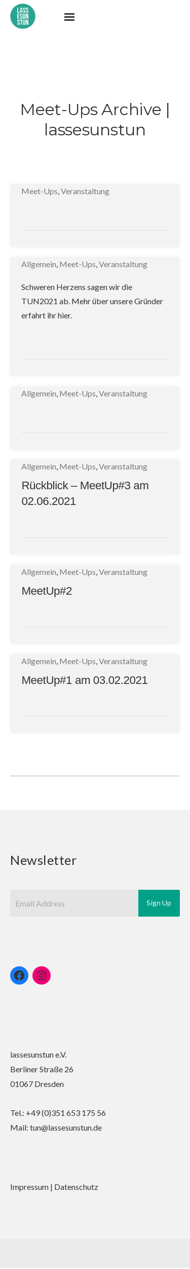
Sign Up (158, 902)
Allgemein (38, 264)
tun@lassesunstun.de (66, 1127)
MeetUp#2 (46, 591)
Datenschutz (76, 1186)
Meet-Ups (39, 191)
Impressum (29, 1186)
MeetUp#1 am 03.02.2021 (84, 680)
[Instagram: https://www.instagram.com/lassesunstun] (41, 975)
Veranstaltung (85, 191)
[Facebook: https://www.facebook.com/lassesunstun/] (19, 975)
